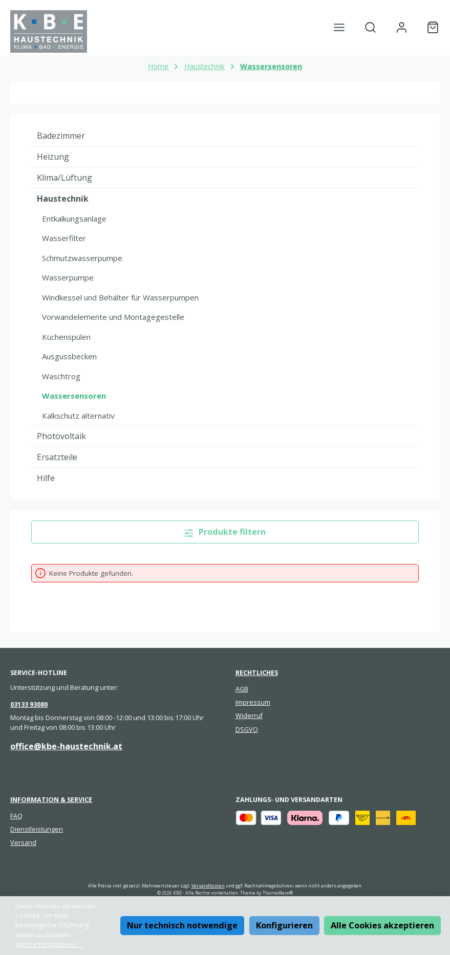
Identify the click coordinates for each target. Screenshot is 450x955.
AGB (241, 689)
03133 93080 (29, 704)
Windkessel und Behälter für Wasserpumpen (120, 297)
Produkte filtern (225, 531)
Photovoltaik (61, 436)
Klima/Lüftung (64, 177)
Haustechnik (63, 198)
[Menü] (339, 27)
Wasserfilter (64, 238)
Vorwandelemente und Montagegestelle (113, 317)
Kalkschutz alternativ (78, 415)
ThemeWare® (278, 892)
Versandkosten (208, 885)
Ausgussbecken (69, 356)
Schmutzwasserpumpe (82, 258)
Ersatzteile (57, 457)
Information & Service (51, 799)
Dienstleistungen (36, 829)
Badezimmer (61, 135)
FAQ (16, 816)
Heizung (53, 156)
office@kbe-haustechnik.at (66, 746)
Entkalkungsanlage (74, 218)
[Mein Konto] (402, 27)
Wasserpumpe (68, 277)
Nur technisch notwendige (182, 925)
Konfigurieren (284, 925)
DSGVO (246, 729)
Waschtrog (61, 376)
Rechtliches (256, 672)
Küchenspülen (66, 337)
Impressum (252, 702)
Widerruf (249, 715)
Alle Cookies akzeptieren (382, 925)
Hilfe (46, 478)
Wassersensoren (74, 395)
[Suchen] (370, 27)
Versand (23, 842)
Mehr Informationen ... (49, 944)
